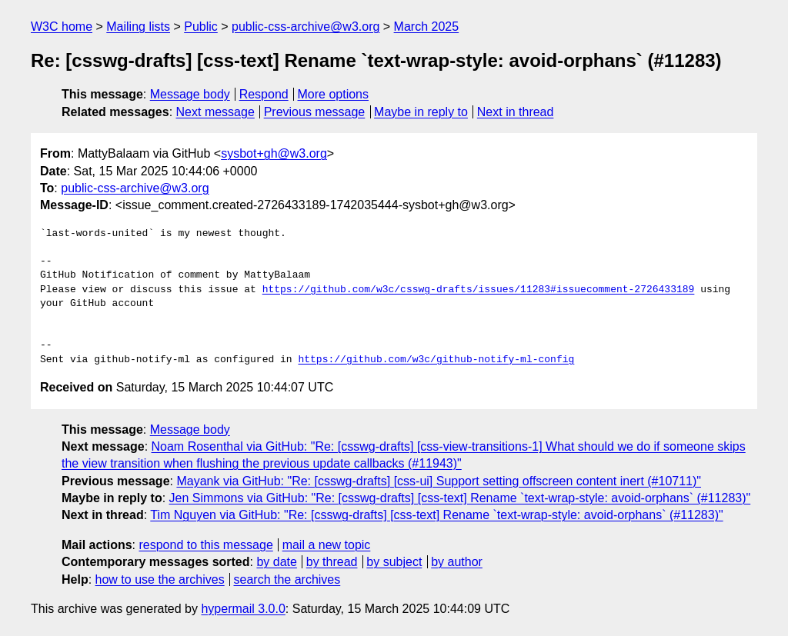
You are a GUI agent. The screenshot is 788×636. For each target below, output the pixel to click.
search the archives (287, 579)
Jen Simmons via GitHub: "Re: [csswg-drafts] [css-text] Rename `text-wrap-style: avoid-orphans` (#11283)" (460, 497)
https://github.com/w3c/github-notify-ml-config (436, 360)
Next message (215, 111)
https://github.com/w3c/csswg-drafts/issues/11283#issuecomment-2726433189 (478, 290)
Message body (190, 94)
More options (333, 94)
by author (456, 561)
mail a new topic (326, 544)
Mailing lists (138, 26)
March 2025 (426, 26)
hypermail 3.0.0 (243, 608)
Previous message (315, 111)
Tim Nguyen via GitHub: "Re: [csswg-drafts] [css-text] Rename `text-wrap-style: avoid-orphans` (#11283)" (436, 514)
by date (276, 561)
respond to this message (205, 544)
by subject (394, 561)
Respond (264, 94)
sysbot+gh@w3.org (274, 153)
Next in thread (515, 111)
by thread (332, 561)
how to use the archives (160, 579)
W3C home (61, 26)
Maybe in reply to (421, 111)
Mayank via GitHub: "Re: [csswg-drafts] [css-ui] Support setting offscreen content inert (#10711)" (438, 481)
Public (201, 26)
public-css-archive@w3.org (305, 26)
